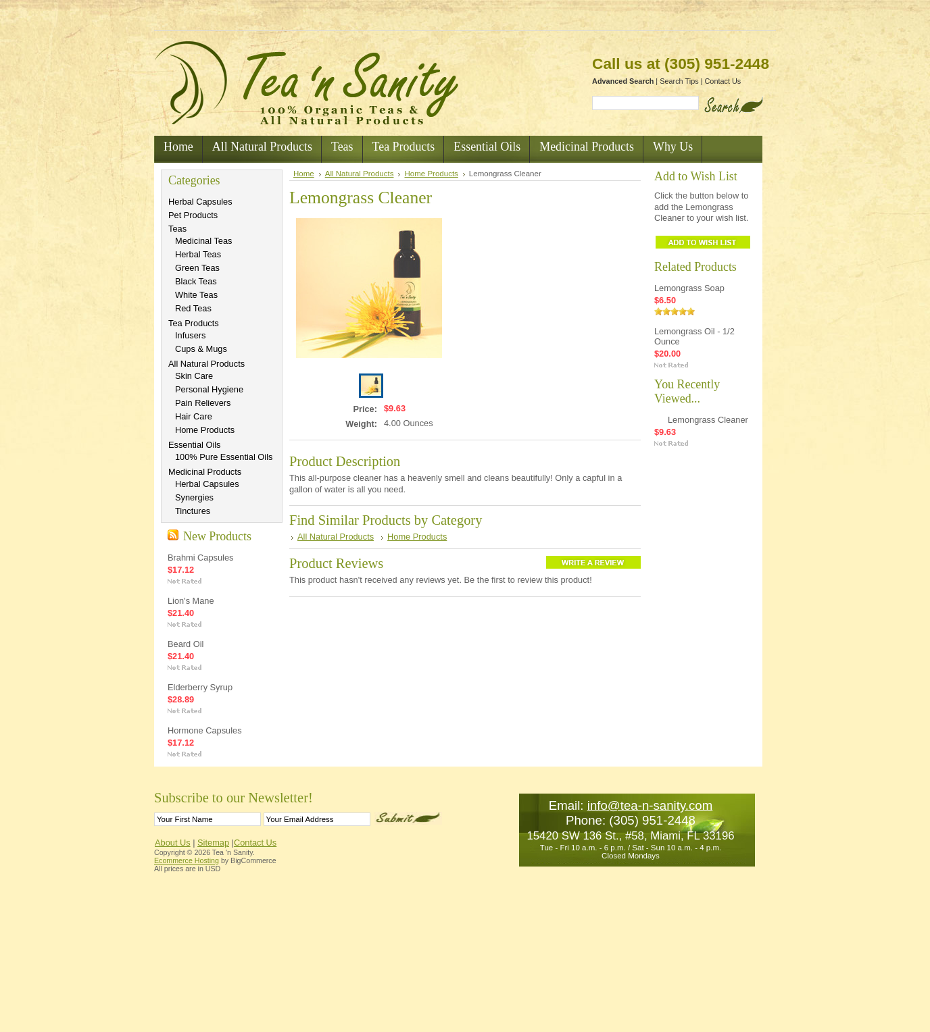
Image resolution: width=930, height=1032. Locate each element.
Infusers (190, 335)
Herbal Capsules (200, 202)
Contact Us (723, 81)
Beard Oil (185, 644)
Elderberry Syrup (200, 687)
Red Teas (193, 308)
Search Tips (679, 81)
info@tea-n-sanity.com (650, 805)
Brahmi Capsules (200, 557)
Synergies (194, 497)
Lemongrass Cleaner (708, 420)
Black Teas (196, 281)
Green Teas (197, 268)
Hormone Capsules (205, 730)
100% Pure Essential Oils (223, 457)
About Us (173, 842)
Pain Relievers (203, 403)
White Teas (196, 295)
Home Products (205, 430)
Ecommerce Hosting (186, 860)
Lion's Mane (191, 601)
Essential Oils (194, 445)
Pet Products (193, 215)
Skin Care (194, 376)
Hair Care (193, 416)
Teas (177, 229)
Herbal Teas (198, 254)
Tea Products (193, 323)
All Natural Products (206, 364)
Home (303, 174)
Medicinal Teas (203, 241)
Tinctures (192, 511)
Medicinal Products (204, 472)
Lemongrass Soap (689, 288)
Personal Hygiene (209, 389)
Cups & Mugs (201, 349)
